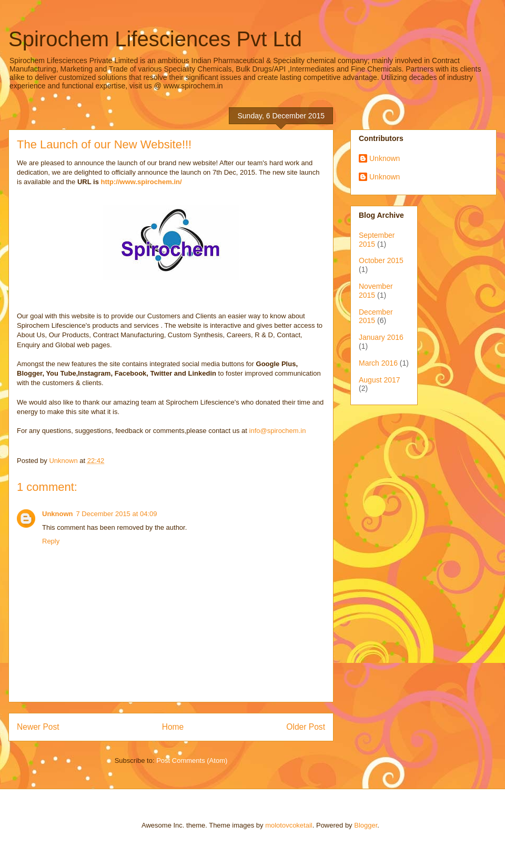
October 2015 (381, 260)
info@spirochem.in (277, 431)
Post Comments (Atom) (191, 760)
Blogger (365, 825)
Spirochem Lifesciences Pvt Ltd (155, 39)
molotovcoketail (288, 825)
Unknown (57, 514)
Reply (50, 541)
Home (173, 726)
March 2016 (378, 363)
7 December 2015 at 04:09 (116, 514)
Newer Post (38, 726)
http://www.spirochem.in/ (140, 182)
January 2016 (381, 337)
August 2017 (379, 380)
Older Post (305, 726)
